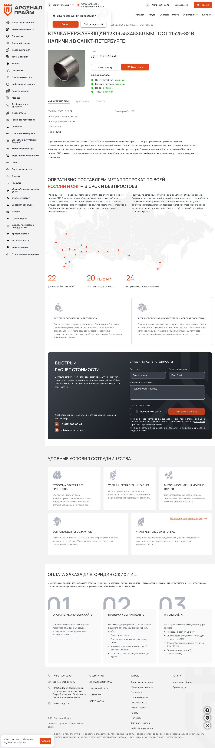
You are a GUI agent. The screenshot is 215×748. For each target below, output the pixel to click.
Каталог (140, 14)
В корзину (135, 67)
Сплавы (13, 176)
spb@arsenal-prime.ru (92, 6)
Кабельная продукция (20, 84)
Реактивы (14, 127)
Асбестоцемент (17, 247)
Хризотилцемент (17, 233)
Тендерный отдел (99, 688)
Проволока (14, 36)
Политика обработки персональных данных (65, 725)
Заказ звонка (181, 4)
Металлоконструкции (20, 148)
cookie (23, 739)
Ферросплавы (16, 113)
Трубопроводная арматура (18, 105)
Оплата (101, 101)
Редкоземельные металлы (22, 155)
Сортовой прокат (18, 43)
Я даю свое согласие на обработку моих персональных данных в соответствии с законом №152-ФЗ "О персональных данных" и (167, 421)
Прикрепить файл (148, 411)
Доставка (83, 101)
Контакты (207, 14)
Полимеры (14, 70)
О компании (189, 14)
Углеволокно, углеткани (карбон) (21, 141)
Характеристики (59, 101)
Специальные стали (19, 77)
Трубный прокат (17, 57)
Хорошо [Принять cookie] (45, 740)
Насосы (13, 212)
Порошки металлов (19, 169)
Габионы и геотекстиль (21, 120)
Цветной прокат (17, 218)
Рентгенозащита (17, 91)
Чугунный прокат (18, 240)
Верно (65, 24)
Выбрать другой (93, 24)
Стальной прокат (18, 198)
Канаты (13, 63)
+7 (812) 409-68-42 (159, 5)
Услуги (151, 14)
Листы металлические (20, 22)
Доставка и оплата (169, 14)
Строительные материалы (22, 254)
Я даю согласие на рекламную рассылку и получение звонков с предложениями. (167, 429)
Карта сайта (96, 700)
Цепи (11, 162)
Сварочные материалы (21, 133)
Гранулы (13, 183)
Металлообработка (182, 682)
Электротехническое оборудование (20, 226)
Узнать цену (105, 67)
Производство (180, 687)
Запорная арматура (19, 205)
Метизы (13, 98)
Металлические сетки (20, 29)
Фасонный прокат (18, 50)
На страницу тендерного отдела (188, 518)
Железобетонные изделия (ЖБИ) (22, 190)
